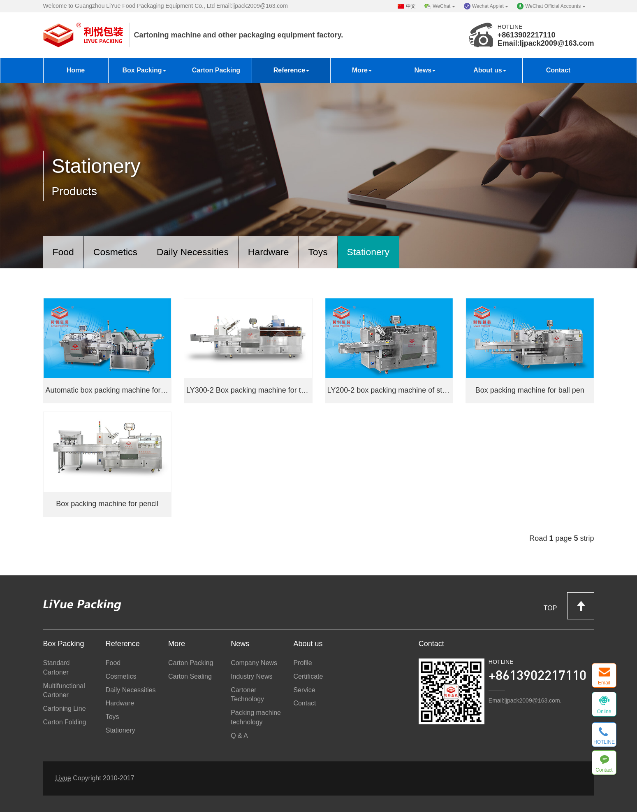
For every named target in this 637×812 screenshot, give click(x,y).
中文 (411, 6)
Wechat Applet (490, 6)
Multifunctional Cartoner (64, 690)
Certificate (308, 676)
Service (304, 689)
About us (489, 70)
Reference (291, 70)
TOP (569, 605)
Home (76, 70)
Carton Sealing (190, 676)
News (424, 70)
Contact (558, 70)
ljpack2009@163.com (557, 43)
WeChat (444, 6)
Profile (302, 662)
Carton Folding (64, 722)
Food (64, 251)
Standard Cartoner (56, 667)
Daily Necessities (199, 251)
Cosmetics (118, 251)
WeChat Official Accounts (555, 6)
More (362, 70)
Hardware (278, 251)
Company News (254, 662)
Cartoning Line (64, 708)
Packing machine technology (256, 718)
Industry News (251, 676)
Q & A (239, 735)
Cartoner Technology (247, 694)
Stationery (382, 251)
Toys (330, 251)
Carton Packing (216, 70)
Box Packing (144, 70)
